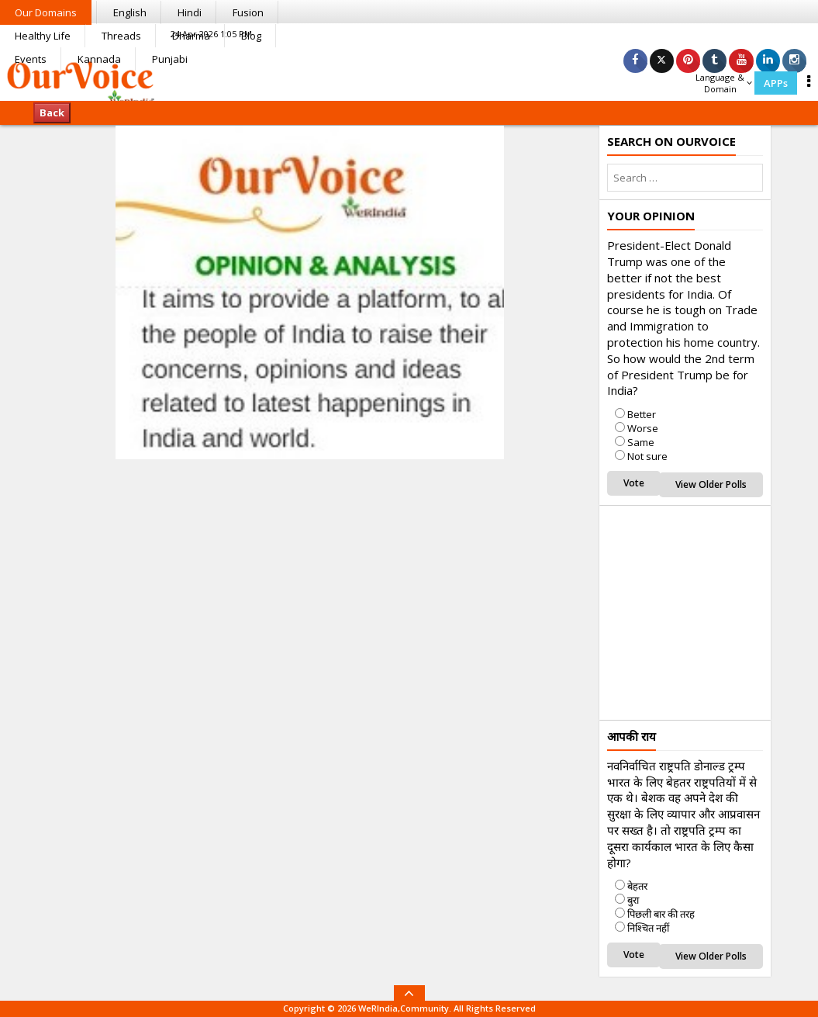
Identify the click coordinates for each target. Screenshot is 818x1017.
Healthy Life (43, 36)
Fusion (248, 12)
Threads (121, 36)
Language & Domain (723, 83)
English (130, 12)
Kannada (99, 59)
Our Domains (46, 12)
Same (640, 442)
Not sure (647, 456)
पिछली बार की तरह (661, 914)
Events (31, 59)
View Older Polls (711, 484)
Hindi (190, 12)
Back (52, 112)
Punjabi (170, 59)
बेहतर (637, 886)
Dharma (191, 36)
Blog (251, 36)
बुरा (633, 900)
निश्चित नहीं (648, 928)
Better (641, 414)
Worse (642, 428)
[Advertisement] (712, 610)
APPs (776, 83)
